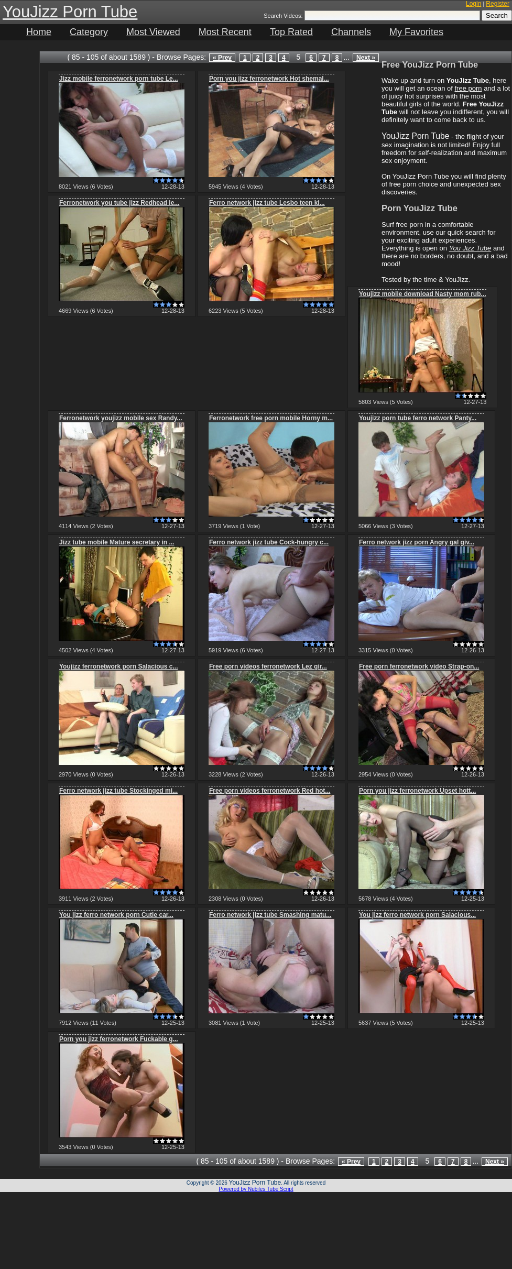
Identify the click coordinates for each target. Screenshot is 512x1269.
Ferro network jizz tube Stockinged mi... (118, 790)
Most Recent (225, 32)
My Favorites (416, 32)
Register (497, 3)
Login (473, 3)
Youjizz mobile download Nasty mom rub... (422, 294)
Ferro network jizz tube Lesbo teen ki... (267, 202)
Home (38, 32)
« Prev (222, 57)
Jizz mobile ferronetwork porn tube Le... (118, 78)
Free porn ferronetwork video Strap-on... (419, 666)
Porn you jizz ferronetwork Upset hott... (417, 790)
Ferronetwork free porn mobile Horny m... (271, 418)
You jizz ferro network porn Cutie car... (116, 914)
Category (89, 32)
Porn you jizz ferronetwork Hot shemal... (269, 78)
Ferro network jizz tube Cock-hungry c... (269, 542)
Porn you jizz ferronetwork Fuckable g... (118, 1039)
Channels (351, 32)
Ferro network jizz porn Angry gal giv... (416, 542)
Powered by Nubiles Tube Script (256, 1189)
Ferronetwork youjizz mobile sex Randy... (120, 418)
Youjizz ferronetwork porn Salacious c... (118, 666)
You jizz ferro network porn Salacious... (417, 914)
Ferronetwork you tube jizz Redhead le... (119, 202)
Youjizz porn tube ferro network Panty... (417, 418)
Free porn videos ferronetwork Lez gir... (268, 666)
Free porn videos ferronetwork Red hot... (269, 790)
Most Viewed (153, 32)
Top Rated (291, 32)
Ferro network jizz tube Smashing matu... (270, 914)
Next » (365, 57)
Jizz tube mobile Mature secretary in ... (116, 542)
